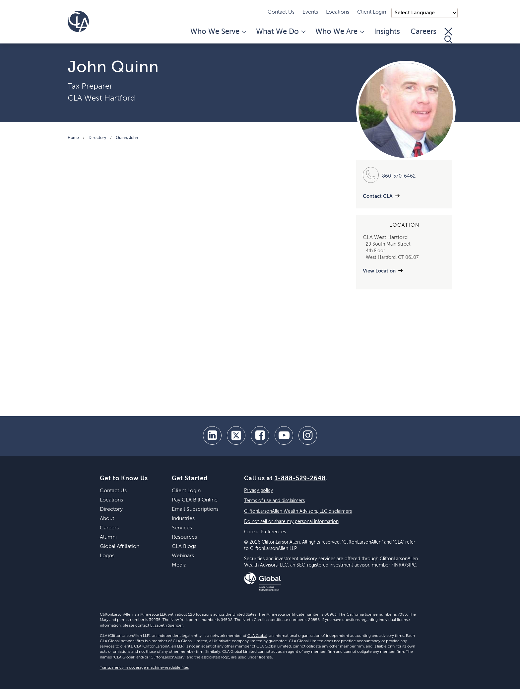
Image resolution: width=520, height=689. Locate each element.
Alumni (108, 537)
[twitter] (236, 435)
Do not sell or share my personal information (291, 521)
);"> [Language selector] (424, 13)
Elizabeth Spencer (166, 626)
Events (310, 12)
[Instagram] (307, 435)
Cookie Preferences (265, 532)
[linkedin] (212, 435)
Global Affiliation (119, 546)
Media (179, 565)
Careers (423, 32)
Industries (183, 518)
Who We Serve (217, 32)
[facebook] (260, 435)
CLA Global (257, 636)
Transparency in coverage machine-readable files (144, 668)
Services (182, 528)
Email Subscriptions (195, 509)
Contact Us (281, 12)
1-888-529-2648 (300, 479)
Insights (387, 32)
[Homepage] (78, 21)
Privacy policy (258, 490)
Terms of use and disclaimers (274, 500)
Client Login (371, 12)
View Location (379, 270)
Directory (97, 138)
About (107, 518)
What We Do (280, 32)
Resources (184, 537)
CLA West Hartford (101, 98)
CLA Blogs (184, 546)
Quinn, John (127, 138)
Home (73, 138)
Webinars (183, 556)
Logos (107, 556)
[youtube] (284, 435)
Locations (337, 12)
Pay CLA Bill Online (195, 500)
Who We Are (339, 32)
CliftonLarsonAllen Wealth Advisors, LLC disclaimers (298, 511)
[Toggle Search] (448, 35)
